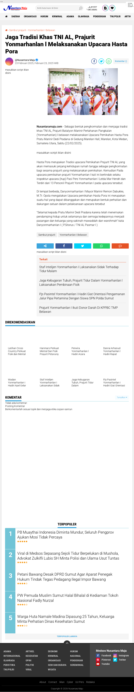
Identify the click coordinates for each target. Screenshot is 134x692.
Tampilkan (122, 397)
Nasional (75, 656)
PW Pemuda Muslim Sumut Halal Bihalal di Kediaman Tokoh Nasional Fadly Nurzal (67, 598)
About (42, 682)
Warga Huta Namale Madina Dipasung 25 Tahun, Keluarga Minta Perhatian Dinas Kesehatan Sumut (65, 619)
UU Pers (79, 682)
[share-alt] (45, 246)
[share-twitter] (101, 61)
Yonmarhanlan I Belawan (41, 30)
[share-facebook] (94, 61)
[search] (59, 8)
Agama (70, 16)
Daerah (16, 16)
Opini (28, 660)
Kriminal (57, 16)
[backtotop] (67, 644)
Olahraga (83, 16)
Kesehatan (32, 656)
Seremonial (77, 665)
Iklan (62, 682)
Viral (29, 669)
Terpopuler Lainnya (67, 636)
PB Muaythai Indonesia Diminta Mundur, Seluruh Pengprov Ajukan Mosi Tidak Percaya (65, 535)
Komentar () (121, 61)
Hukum (44, 16)
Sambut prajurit (17, 30)
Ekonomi (53, 651)
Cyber (70, 682)
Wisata (52, 669)
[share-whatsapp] (108, 61)
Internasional (11, 656)
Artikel (30, 651)
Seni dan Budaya (57, 665)
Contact (52, 682)
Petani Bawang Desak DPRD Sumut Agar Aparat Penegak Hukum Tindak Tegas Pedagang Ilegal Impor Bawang (65, 577)
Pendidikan (99, 16)
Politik (30, 665)
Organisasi (30, 16)
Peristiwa (9, 665)
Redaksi (90, 682)
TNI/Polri (115, 16)
